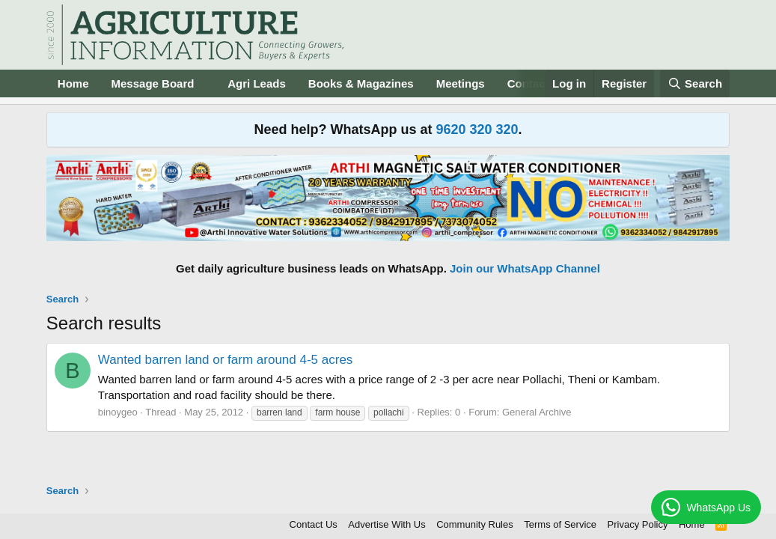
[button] (205, 83)
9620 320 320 (477, 129)
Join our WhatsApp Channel (525, 268)
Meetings (460, 83)
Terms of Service (560, 524)
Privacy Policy (638, 524)
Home (73, 83)
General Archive (537, 412)
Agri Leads (256, 83)
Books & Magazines (361, 83)
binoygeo (118, 412)
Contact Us (313, 524)
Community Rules (474, 524)
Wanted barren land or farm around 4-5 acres (225, 360)
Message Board (153, 83)
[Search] (695, 83)
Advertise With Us (386, 524)
